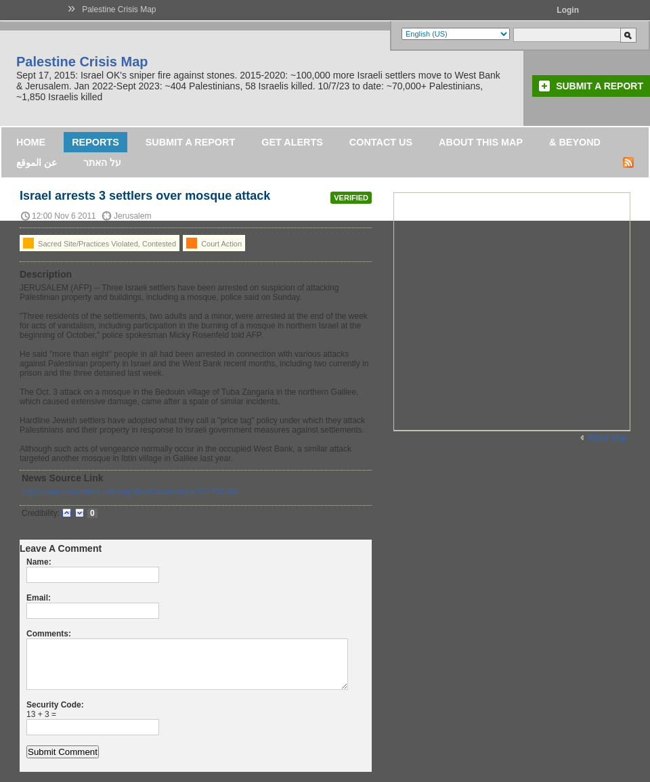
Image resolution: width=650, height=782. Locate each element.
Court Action (214, 243)
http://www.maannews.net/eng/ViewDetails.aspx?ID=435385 (130, 491)
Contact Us (380, 142)
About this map (481, 142)
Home (30, 142)
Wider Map (607, 438)
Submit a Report (599, 86)
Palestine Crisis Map (119, 9)
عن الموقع (36, 162)
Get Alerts (292, 142)
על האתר (102, 162)
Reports (95, 142)
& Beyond (575, 142)
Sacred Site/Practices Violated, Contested (99, 243)
